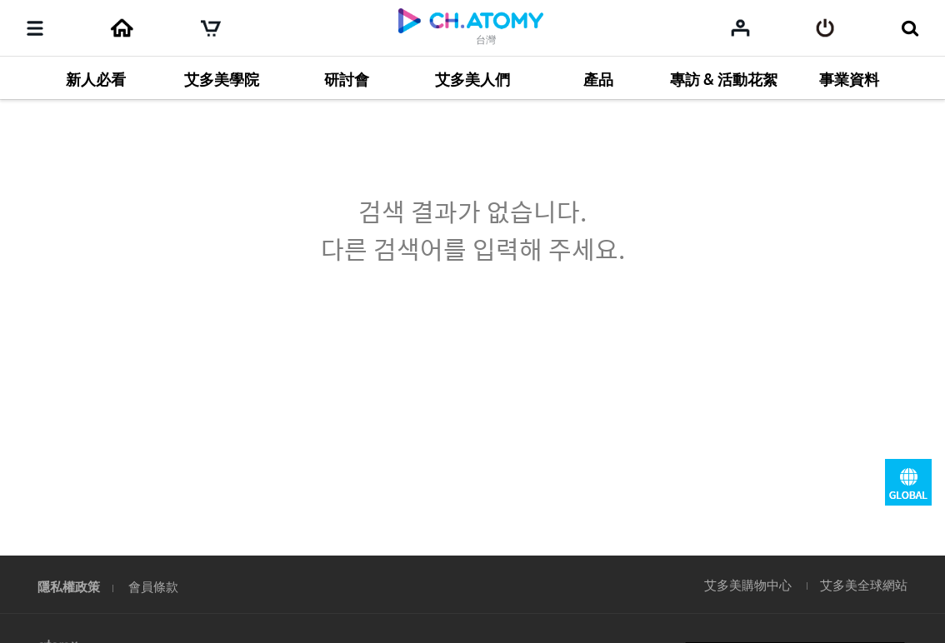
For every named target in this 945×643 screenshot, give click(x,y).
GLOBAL (908, 482)
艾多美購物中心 (748, 584)
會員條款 (153, 586)
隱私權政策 (69, 586)
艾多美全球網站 (864, 584)
